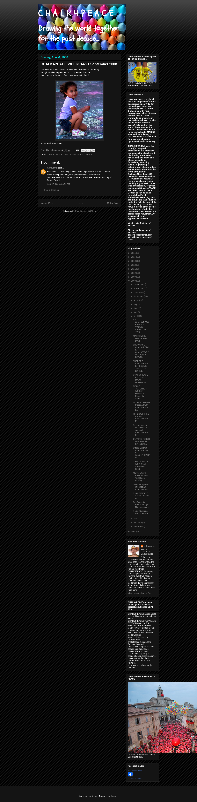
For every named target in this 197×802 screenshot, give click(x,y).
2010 (133, 273)
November (138, 288)
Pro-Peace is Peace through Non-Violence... (141, 504)
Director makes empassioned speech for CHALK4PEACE (141, 430)
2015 (133, 253)
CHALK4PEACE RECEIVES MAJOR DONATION (140, 378)
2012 (133, 265)
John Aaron (149, 546)
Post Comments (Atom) (85, 211)
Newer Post (47, 203)
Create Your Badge (134, 778)
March (136, 518)
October (137, 292)
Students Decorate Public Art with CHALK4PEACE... (141, 406)
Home (80, 203)
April (135, 316)
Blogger (113, 796)
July (135, 304)
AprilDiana (52, 168)
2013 (133, 261)
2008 (133, 281)
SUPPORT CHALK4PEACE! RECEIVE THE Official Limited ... (141, 366)
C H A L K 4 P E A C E (75, 14)
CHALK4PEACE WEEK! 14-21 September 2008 (140, 465)
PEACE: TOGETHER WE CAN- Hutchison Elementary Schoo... (140, 392)
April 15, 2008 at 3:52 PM (58, 184)
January (137, 526)
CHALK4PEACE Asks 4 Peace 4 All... (141, 495)
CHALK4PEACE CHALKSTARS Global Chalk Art (70, 154)
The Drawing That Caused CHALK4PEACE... (141, 417)
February (137, 522)
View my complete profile (139, 593)
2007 (133, 531)
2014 (133, 257)
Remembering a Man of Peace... (141, 512)
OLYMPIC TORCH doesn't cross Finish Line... (141, 441)
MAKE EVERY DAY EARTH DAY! (140, 338)
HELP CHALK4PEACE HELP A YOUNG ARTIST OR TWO (141, 325)
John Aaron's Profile (135, 771)
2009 (133, 277)
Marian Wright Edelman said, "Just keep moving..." (140, 476)
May (135, 312)
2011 (133, 269)
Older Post (113, 203)
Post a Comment (51, 190)
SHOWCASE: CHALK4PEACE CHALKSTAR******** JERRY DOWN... (141, 351)
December (138, 284)
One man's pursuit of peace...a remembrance (141, 487)
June (135, 308)
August (136, 300)
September (138, 296)
